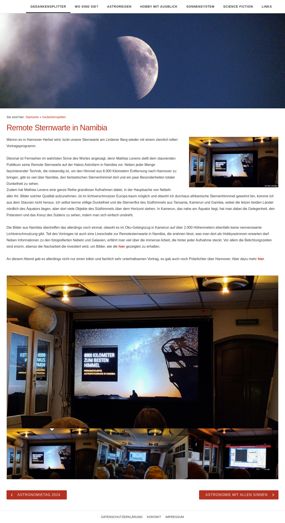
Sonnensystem (200, 6)
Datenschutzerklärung (121, 517)
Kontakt (154, 517)
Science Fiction (238, 6)
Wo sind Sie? (86, 6)
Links (267, 6)
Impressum (174, 517)
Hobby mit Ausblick (159, 6)
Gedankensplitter (48, 6)
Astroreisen (119, 6)
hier (122, 246)
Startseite (32, 117)
